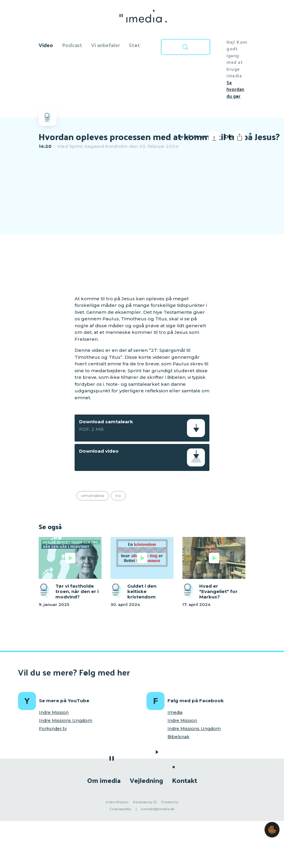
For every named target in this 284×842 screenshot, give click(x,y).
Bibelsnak (178, 736)
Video (46, 45)
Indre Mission (54, 712)
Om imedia (104, 780)
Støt (134, 45)
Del (235, 137)
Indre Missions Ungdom (65, 720)
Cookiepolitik (120, 809)
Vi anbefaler (105, 45)
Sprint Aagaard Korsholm (98, 146)
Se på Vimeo (199, 137)
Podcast (72, 45)
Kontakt (184, 780)
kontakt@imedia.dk (158, 809)
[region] (142, 221)
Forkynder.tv (53, 728)
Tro (118, 495)
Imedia (174, 712)
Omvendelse (92, 495)
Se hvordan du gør (235, 89)
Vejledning (146, 780)
